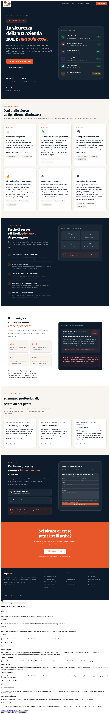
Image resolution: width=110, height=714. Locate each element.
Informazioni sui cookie (20, 603)
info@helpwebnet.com (94, 579)
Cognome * (84, 478)
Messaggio (64, 490)
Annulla (14, 712)
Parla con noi (101, 3)
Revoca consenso (5, 712)
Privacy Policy (75, 500)
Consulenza (65, 3)
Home (8, 16)
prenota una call (51, 556)
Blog (87, 3)
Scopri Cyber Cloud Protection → (15, 444)
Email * (64, 482)
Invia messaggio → (80, 504)
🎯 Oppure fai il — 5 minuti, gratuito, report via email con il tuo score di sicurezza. (28, 511)
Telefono (64, 486)
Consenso (4, 603)
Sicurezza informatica (50, 576)
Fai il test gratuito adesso (55, 551)
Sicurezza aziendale (49, 579)
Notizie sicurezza (70, 579)
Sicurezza (81, 3)
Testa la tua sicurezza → (16, 67)
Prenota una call (92, 582)
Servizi (73, 3)
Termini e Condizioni (23, 710)
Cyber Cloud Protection (50, 582)
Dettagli (10, 603)
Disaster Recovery (49, 587)
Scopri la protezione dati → (49, 444)
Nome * (64, 478)
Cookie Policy (5, 710)
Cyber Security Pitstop (72, 582)
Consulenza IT (70, 584)
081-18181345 (92, 576)
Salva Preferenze (22, 712)
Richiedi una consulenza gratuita (20, 61)
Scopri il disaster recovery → (84, 444)
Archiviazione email (49, 584)
